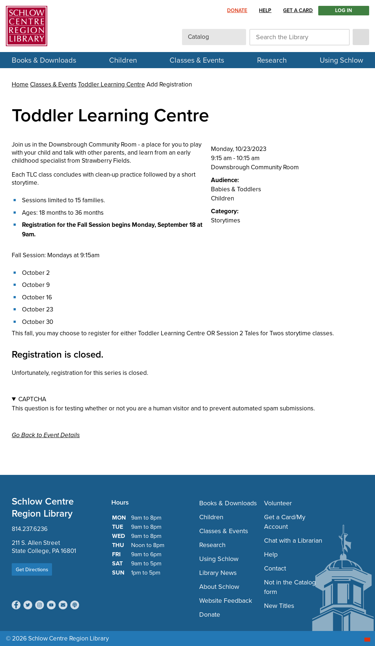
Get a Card (298, 10)
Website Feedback (225, 600)
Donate (237, 10)
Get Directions (32, 569)
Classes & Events (197, 60)
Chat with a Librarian (293, 540)
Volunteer (278, 503)
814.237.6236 (30, 529)
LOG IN (343, 10)
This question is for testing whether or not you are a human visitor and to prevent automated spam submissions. (187, 404)
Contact (275, 568)
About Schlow (219, 586)
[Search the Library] (299, 37)
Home (20, 84)
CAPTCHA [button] (32, 399)
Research (272, 60)
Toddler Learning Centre (111, 84)
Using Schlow (341, 60)
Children (123, 60)
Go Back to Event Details (46, 435)
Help (265, 10)
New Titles (279, 605)
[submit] (361, 37)
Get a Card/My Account (284, 521)
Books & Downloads (228, 503)
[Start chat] (367, 640)
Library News (218, 572)
